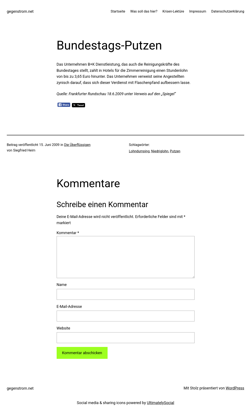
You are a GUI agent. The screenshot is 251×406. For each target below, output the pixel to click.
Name (62, 284)
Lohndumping (139, 151)
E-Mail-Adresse (69, 306)
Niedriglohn (159, 151)
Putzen (175, 151)
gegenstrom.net (20, 11)
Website (63, 328)
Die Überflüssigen (77, 145)
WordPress (235, 388)
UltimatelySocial (160, 402)
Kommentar (68, 233)
